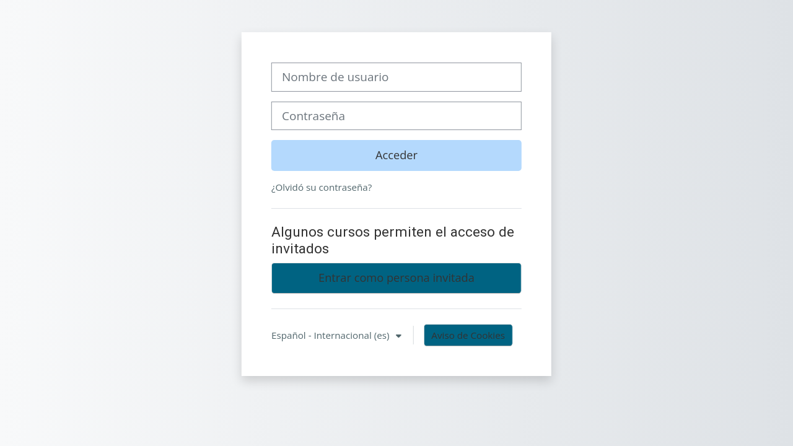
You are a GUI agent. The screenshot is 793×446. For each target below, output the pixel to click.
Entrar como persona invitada (396, 277)
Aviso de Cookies (468, 335)
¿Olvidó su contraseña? (321, 187)
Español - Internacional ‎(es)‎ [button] (331, 335)
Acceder (396, 154)
